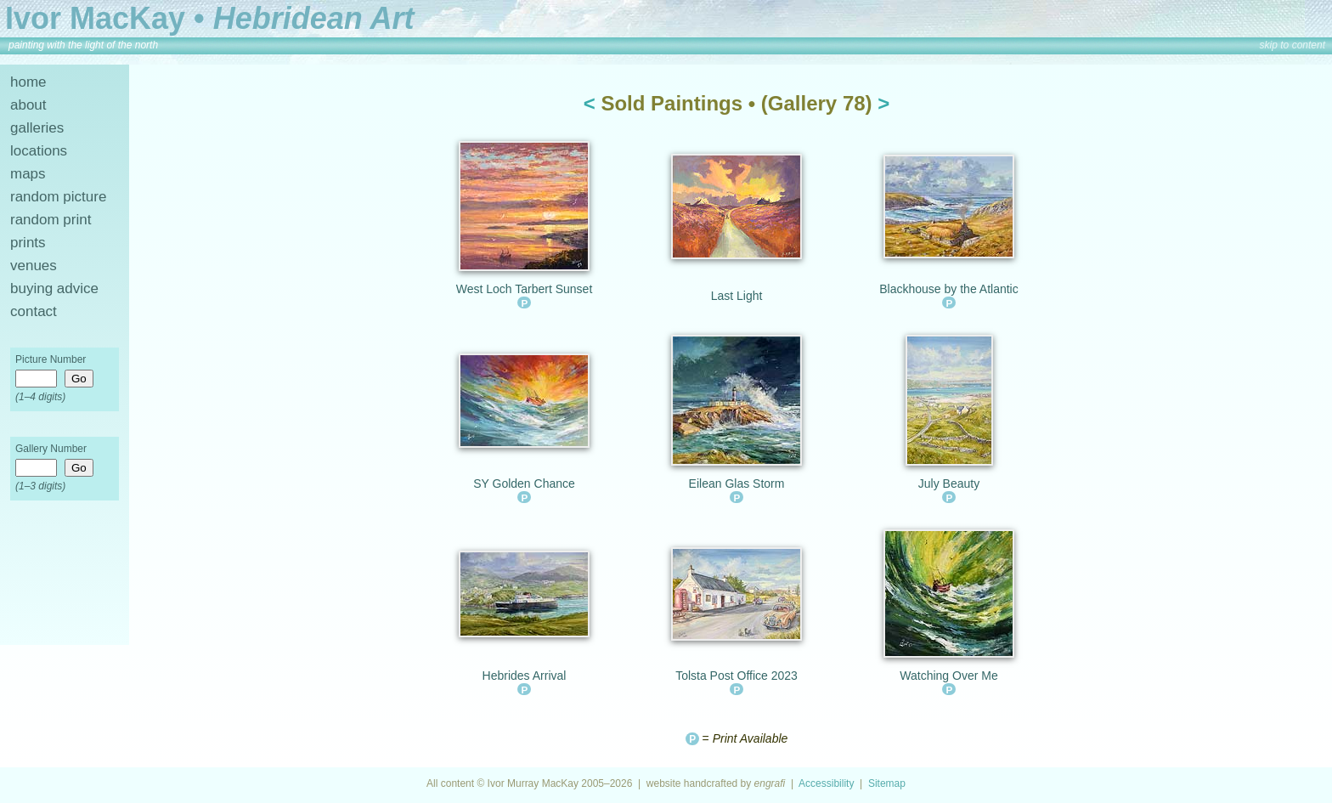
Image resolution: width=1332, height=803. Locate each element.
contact (33, 311)
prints (28, 243)
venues (33, 265)
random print (50, 220)
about (28, 105)
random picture (58, 197)
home (28, 82)
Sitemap (887, 783)
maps (28, 174)
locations (38, 151)
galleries (37, 128)
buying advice (54, 288)
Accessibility (826, 783)
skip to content (1292, 45)
